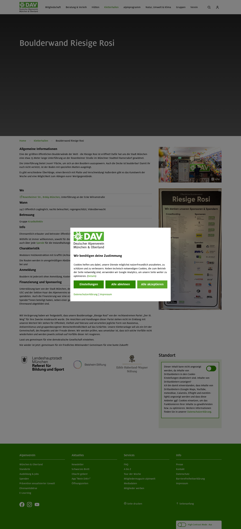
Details (91, 276)
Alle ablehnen (120, 284)
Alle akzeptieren (152, 284)
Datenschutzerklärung (86, 294)
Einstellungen (88, 284)
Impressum (106, 294)
